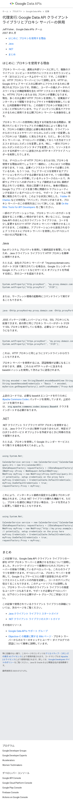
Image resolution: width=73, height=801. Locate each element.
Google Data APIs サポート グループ (28, 631)
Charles (6, 200)
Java (10, 43)
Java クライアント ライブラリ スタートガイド (33, 613)
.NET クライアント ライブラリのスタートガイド (34, 619)
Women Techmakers (12, 765)
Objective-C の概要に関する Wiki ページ (29, 636)
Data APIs (28, 4)
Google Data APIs (33, 11)
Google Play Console (12, 787)
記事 (47, 11)
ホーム (5, 11)
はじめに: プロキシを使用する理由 (27, 38)
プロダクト (17, 11)
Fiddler (63, 196)
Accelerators (8, 760)
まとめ (12, 54)
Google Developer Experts (14, 755)
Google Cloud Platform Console (17, 783)
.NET (10, 49)
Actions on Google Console (15, 797)
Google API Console (11, 778)
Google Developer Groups (14, 751)
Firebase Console (10, 792)
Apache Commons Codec (15, 399)
